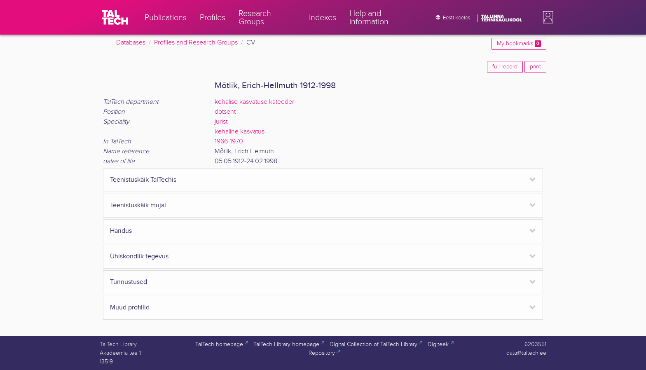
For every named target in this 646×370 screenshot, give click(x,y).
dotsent (225, 112)
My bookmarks (519, 43)
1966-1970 (229, 141)
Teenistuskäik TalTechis (143, 180)
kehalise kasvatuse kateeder (254, 102)
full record (504, 66)
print (535, 66)
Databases (130, 43)
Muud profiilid (130, 307)
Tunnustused (128, 282)
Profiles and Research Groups (196, 43)
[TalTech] (115, 17)
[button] (546, 17)
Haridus (121, 231)
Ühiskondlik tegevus (139, 256)
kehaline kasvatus (239, 132)
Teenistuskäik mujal (138, 205)
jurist (221, 122)
